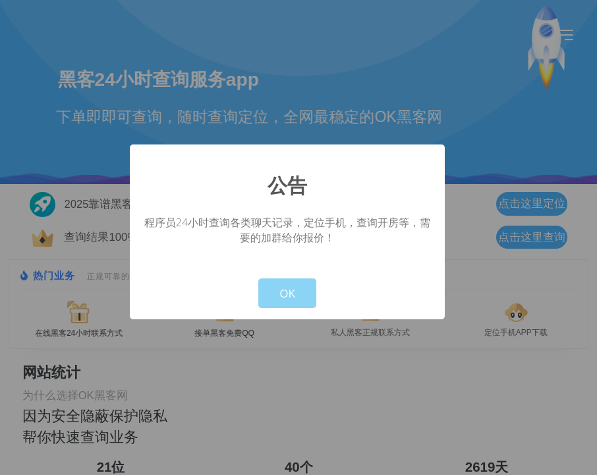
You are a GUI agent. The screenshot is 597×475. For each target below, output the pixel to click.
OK (287, 293)
